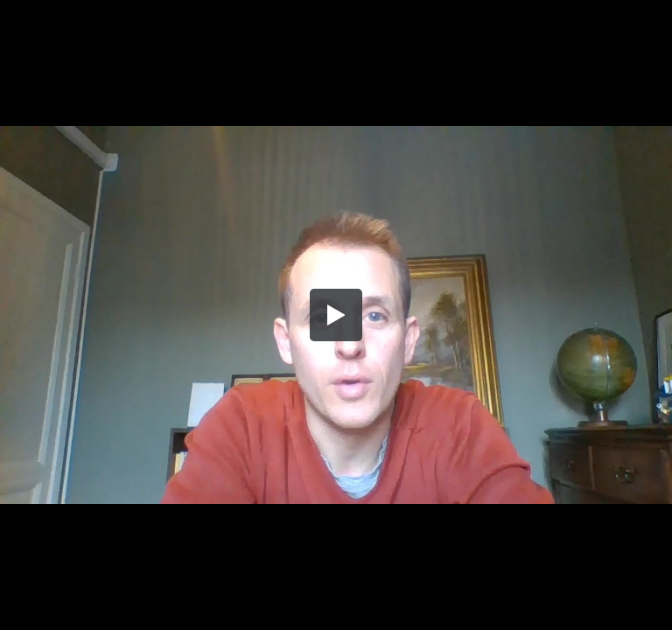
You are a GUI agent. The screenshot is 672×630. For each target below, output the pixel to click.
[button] (336, 315)
